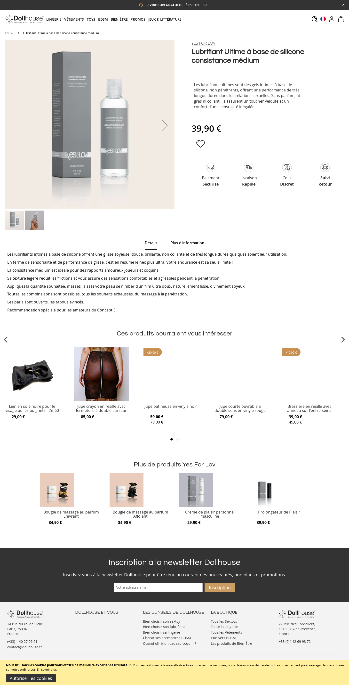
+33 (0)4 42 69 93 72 (295, 641)
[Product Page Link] (32, 400)
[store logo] (24, 19)
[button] (164, 125)
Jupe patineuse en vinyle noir (170, 406)
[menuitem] (55, 19)
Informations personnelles (96, 630)
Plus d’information (187, 242)
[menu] (115, 19)
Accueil (9, 33)
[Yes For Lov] (203, 43)
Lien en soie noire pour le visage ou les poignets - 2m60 (32, 408)
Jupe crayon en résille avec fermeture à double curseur (101, 408)
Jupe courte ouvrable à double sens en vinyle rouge (240, 408)
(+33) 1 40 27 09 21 (22, 641)
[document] (175, 672)
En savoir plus (47, 669)
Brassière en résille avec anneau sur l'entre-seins (309, 408)
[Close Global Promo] (343, 4)
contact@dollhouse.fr (24, 647)
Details (151, 242)
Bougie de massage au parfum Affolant (140, 514)
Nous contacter (87, 621)
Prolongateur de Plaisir (279, 512)
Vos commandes (88, 635)
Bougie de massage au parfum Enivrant (71, 514)
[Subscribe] (220, 587)
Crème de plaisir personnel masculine (210, 514)
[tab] (115, 19)
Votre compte (86, 625)
